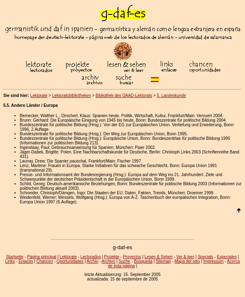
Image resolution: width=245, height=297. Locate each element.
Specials (205, 257)
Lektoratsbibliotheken (71, 95)
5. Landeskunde (171, 95)
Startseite (14, 257)
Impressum (213, 261)
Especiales (227, 257)
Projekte (111, 257)
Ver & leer (185, 257)
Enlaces (25, 261)
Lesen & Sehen (159, 257)
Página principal (41, 257)
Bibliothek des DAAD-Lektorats (124, 95)
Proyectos (132, 257)
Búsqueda (143, 261)
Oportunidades (70, 261)
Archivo (108, 261)
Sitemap (163, 261)
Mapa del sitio (187, 261)
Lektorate (39, 95)
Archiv (92, 261)
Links (10, 261)
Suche (124, 261)
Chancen (45, 261)
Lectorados (91, 257)
